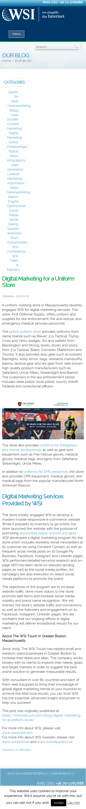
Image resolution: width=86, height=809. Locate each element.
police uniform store (25, 332)
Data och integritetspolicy (28, 773)
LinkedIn (13, 174)
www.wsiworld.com (17, 733)
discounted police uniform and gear (47, 533)
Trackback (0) (10, 749)
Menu (16, 34)
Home (6, 61)
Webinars (14, 233)
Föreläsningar (17, 147)
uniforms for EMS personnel (46, 472)
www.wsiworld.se (15, 742)
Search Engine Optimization (16, 201)
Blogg (13, 110)
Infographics (16, 160)
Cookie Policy (61, 773)
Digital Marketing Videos (14, 137)
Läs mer (73, 803)
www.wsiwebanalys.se (54, 742)
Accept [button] (59, 802)
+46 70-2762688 (70, 2)
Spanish (13, 229)
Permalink (25, 749)
